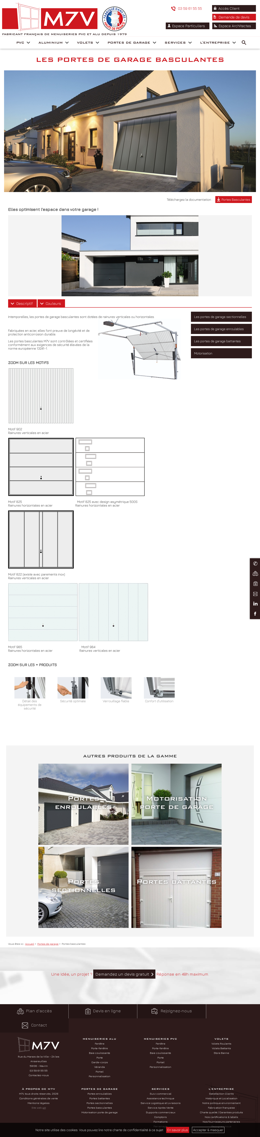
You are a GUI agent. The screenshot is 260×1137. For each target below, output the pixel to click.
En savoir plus (177, 1130)
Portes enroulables (100, 1087)
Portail (100, 1065)
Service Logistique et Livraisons (161, 1097)
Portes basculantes (99, 1101)
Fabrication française (221, 1101)
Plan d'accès (32, 1020)
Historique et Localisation (221, 1092)
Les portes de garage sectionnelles (220, 325)
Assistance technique (160, 1092)
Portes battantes (99, 1092)
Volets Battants (221, 1042)
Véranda (99, 1061)
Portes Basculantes (236, 208)
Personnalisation (99, 1070)
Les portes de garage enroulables (219, 337)
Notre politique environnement (221, 1097)
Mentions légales (39, 1097)
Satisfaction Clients (221, 1087)
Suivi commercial (160, 1087)
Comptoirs (160, 1111)
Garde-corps (99, 1056)
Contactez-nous (39, 1069)
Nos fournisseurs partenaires (221, 1115)
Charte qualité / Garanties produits (221, 1106)
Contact (227, 1020)
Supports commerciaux (160, 1106)
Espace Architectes (235, 55)
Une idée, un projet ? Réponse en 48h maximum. (130, 982)
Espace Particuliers (189, 55)
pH (44, 1101)
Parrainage (160, 1120)
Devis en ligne (97, 1020)
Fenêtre (99, 1037)
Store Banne (221, 1047)
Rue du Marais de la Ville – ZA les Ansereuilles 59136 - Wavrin (38, 1055)
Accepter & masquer (208, 1130)
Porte (99, 1051)
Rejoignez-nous (162, 1020)
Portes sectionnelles (100, 1097)
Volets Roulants (221, 1037)
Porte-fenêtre (99, 1042)
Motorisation (203, 361)
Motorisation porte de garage (99, 1106)
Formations (161, 1115)
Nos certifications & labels (221, 1111)
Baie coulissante (99, 1047)
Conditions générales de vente (38, 1092)
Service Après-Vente (160, 1101)
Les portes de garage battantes (217, 349)
